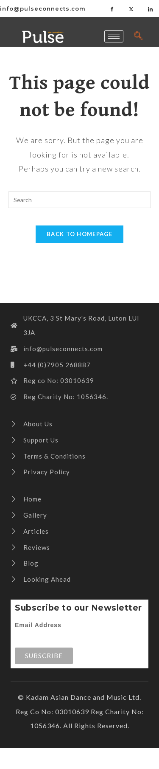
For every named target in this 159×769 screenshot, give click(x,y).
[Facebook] (112, 8)
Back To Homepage (79, 234)
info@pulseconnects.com (43, 8)
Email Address (38, 625)
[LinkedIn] (150, 8)
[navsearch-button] (138, 36)
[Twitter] (131, 8)
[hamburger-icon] (113, 36)
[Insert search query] (79, 199)
